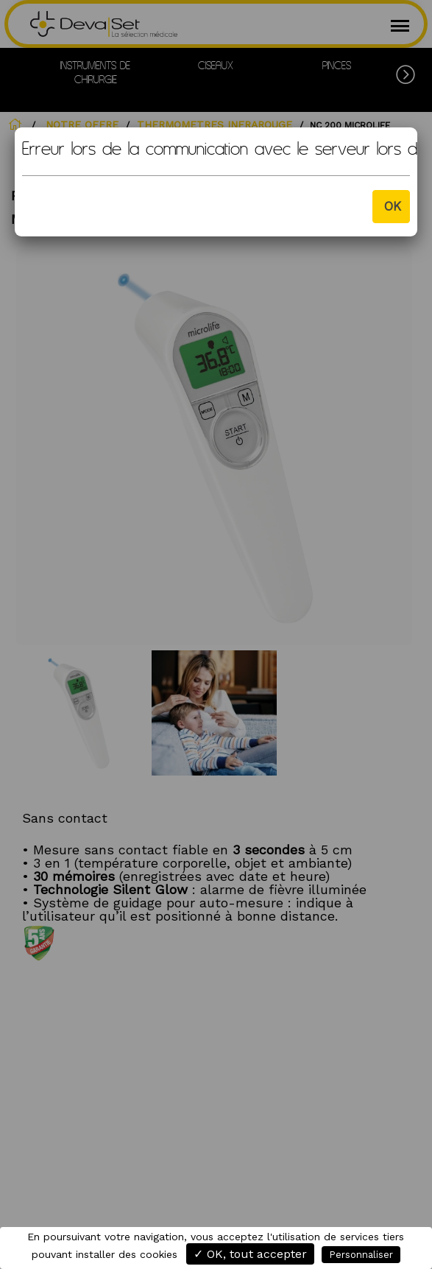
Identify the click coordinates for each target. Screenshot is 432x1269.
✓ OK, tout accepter (250, 1254)
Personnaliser (361, 1254)
